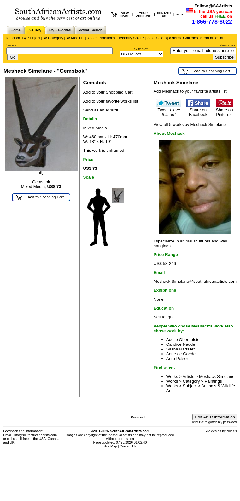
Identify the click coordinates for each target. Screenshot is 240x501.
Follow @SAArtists (213, 5)
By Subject (31, 38)
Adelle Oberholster (183, 339)
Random (13, 38)
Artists (175, 38)
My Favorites (60, 30)
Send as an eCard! (100, 110)
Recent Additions (101, 38)
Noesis (231, 431)
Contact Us (128, 446)
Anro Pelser (177, 358)
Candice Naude (180, 344)
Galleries (190, 38)
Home (16, 30)
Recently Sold (129, 38)
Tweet (168, 110)
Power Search (90, 30)
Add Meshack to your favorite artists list (190, 91)
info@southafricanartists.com (35, 435)
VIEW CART (124, 14)
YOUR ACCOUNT (143, 14)
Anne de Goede (181, 353)
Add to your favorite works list (110, 101)
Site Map (110, 446)
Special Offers (155, 38)
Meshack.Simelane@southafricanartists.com (195, 281)
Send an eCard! (213, 38)
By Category (53, 38)
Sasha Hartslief (180, 349)
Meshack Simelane (217, 376)
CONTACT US (164, 14)
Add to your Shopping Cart (107, 92)
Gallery (34, 30)
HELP (180, 14)
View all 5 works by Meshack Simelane (190, 124)
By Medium (75, 38)
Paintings (213, 381)
